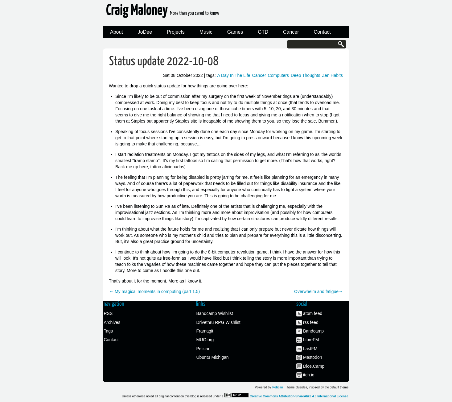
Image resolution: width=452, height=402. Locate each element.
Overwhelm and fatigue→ (318, 291)
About (116, 32)
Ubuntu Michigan (212, 357)
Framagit (204, 331)
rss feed (310, 322)
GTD (263, 32)
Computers (278, 75)
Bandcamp (313, 331)
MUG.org (205, 339)
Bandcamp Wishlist (214, 313)
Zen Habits (332, 75)
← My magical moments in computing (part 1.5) (154, 291)
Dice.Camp (313, 366)
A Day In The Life (233, 75)
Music (205, 32)
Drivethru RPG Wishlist (218, 322)
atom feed (312, 313)
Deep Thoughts (305, 75)
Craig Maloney (162, 12)
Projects (176, 32)
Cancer (291, 32)
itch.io (308, 374)
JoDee (145, 32)
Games (235, 32)
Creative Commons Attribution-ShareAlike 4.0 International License (299, 396)
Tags (108, 331)
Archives (112, 322)
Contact (322, 32)
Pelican (203, 348)
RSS (108, 313)
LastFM (310, 348)
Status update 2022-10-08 (164, 62)
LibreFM (311, 339)
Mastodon (312, 357)
